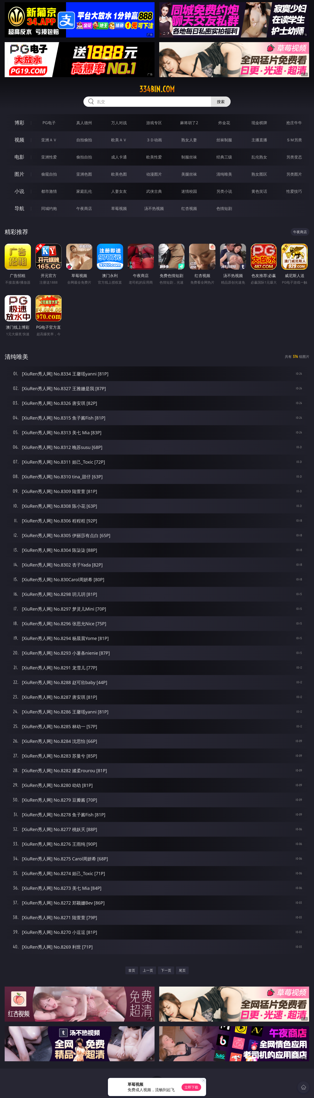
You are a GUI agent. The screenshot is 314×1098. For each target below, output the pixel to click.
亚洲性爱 (49, 157)
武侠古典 (154, 191)
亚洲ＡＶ (49, 140)
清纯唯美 (224, 174)
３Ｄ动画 (154, 140)
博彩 (19, 122)
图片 (19, 174)
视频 (19, 139)
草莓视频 (119, 208)
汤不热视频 (154, 208)
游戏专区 (154, 122)
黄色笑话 (259, 191)
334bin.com (157, 89)
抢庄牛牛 (294, 122)
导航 (19, 208)
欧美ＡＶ (119, 140)
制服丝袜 (189, 157)
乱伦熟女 (259, 157)
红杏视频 (189, 208)
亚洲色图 (84, 174)
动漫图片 (154, 174)
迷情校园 (189, 191)
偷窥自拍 (49, 174)
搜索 (221, 101)
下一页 (166, 970)
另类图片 (294, 174)
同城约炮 (49, 208)
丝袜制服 (224, 140)
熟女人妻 (189, 140)
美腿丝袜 (189, 174)
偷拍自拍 (84, 157)
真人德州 (84, 122)
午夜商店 (84, 208)
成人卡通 (119, 157)
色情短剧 (224, 208)
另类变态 (294, 157)
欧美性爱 (154, 157)
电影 (19, 157)
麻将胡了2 (189, 122)
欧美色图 (119, 174)
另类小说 (224, 191)
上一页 (148, 970)
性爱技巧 (294, 191)
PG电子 (48, 122)
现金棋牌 (259, 122)
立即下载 (191, 1087)
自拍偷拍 (84, 140)
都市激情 (49, 191)
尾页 (182, 970)
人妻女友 (119, 191)
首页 (131, 970)
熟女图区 (259, 174)
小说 (19, 191)
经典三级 (224, 157)
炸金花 (224, 122)
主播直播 (259, 140)
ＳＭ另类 (294, 140)
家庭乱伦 (84, 191)
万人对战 (119, 122)
